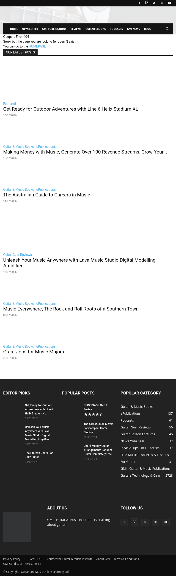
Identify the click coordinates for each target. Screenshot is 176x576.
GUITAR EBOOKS (95, 29)
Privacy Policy (11, 559)
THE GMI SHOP (33, 559)
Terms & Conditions (126, 559)
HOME (14, 29)
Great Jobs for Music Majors (33, 352)
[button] (167, 29)
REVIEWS (76, 29)
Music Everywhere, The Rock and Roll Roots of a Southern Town (71, 309)
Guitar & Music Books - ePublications (29, 146)
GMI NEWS (133, 29)
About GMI (103, 559)
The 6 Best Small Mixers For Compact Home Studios (98, 428)
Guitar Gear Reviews (17, 255)
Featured (9, 104)
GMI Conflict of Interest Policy (22, 564)
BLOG (147, 29)
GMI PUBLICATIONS (54, 29)
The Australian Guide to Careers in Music (46, 195)
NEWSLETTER (30, 29)
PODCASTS (116, 29)
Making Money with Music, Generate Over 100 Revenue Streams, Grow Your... (85, 152)
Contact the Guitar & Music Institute (70, 559)
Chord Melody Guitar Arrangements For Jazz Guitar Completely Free (98, 450)
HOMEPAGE (37, 46)
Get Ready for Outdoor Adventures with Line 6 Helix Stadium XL (70, 109)
